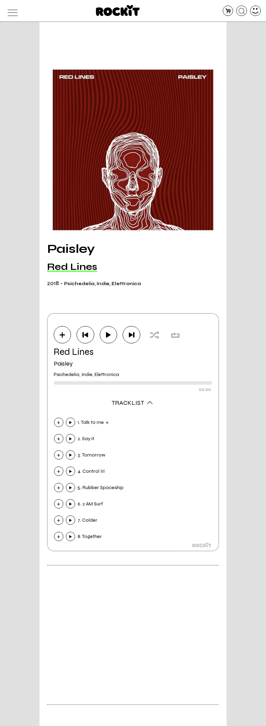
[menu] (10, 11)
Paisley (63, 363)
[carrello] (228, 11)
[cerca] (241, 11)
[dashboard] (255, 11)
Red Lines (72, 266)
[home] (118, 10)
